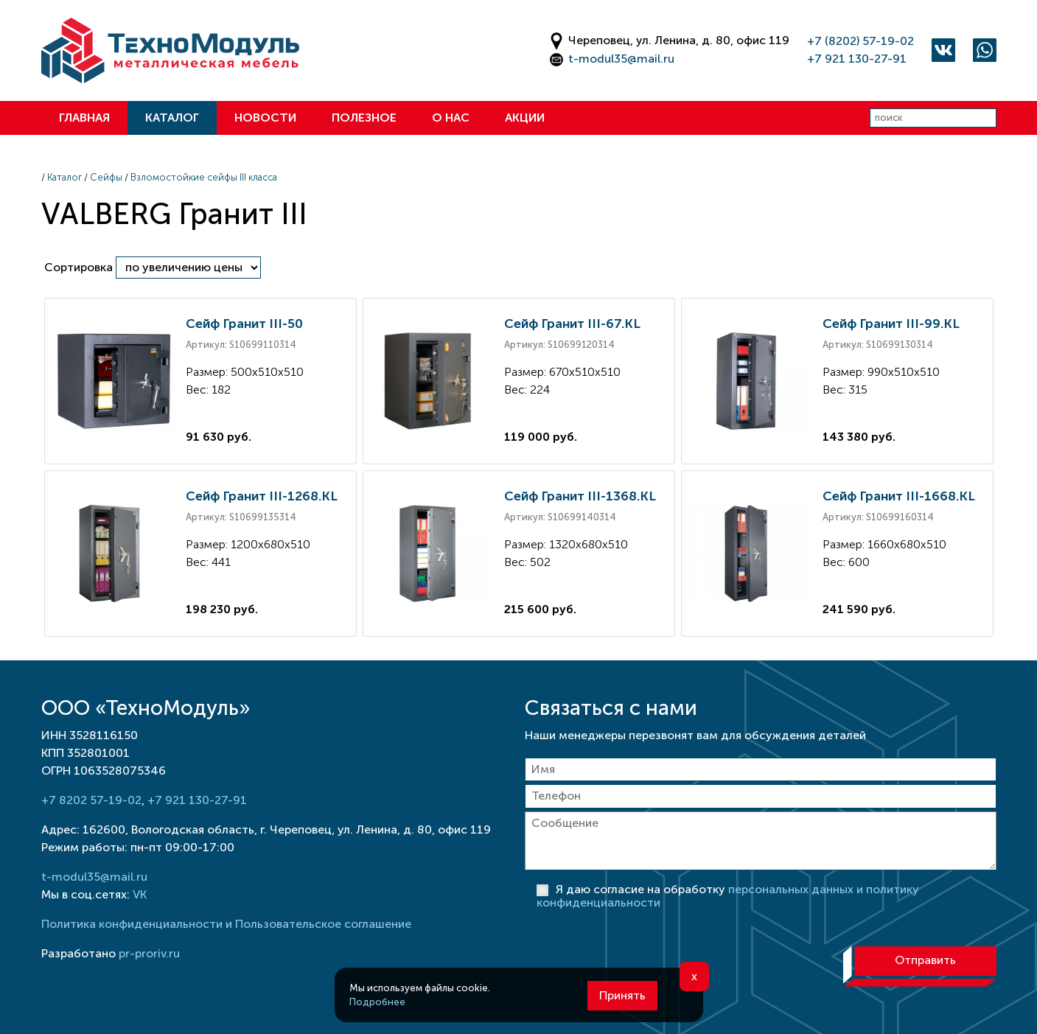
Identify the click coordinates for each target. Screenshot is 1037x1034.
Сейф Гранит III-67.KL (572, 323)
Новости (265, 118)
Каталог (172, 118)
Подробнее (377, 1001)
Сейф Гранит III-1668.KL (899, 496)
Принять (622, 995)
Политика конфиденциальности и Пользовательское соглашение (226, 924)
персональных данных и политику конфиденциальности (728, 895)
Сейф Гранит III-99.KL (891, 323)
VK (140, 894)
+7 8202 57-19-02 (91, 800)
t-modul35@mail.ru (621, 59)
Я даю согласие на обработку (728, 895)
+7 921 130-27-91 (857, 59)
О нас (450, 118)
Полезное (364, 118)
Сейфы (106, 177)
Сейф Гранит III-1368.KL (580, 496)
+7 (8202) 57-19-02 (860, 41)
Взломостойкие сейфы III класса (203, 177)
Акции (525, 118)
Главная (84, 118)
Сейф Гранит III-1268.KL (262, 496)
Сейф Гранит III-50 (244, 323)
